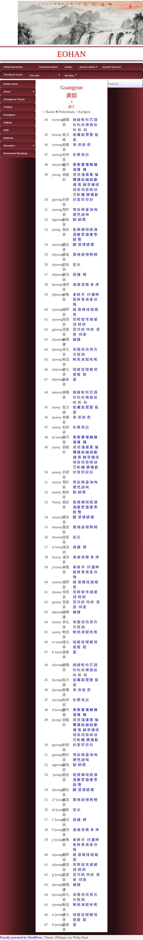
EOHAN (71, 54)
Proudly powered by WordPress (21, 937)
